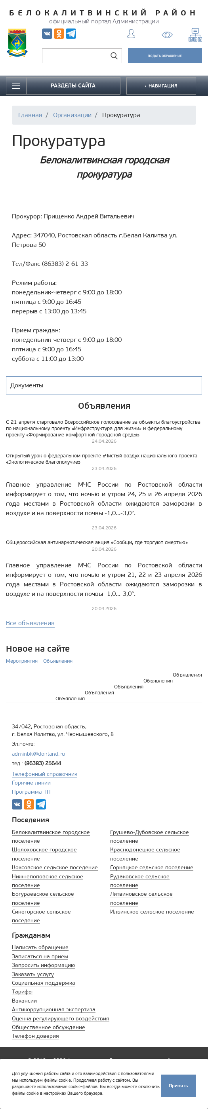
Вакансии (24, 1000)
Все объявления (30, 623)
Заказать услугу (33, 974)
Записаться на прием (40, 956)
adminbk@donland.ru (38, 754)
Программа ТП (31, 792)
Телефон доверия (35, 1036)
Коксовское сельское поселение (55, 867)
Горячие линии (31, 782)
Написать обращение (40, 947)
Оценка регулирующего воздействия (60, 1018)
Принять (178, 1085)
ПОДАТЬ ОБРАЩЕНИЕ (165, 56)
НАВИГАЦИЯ (162, 86)
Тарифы (22, 991)
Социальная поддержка (43, 983)
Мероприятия (22, 661)
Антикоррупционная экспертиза (53, 1009)
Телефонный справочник (44, 774)
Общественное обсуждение (48, 1027)
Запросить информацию (43, 965)
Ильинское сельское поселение (152, 911)
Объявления (58, 661)
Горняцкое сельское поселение (151, 867)
